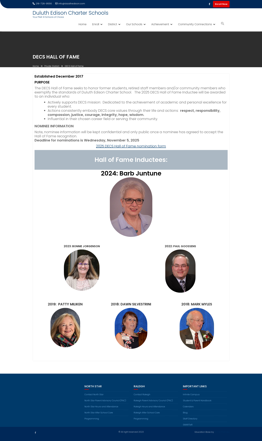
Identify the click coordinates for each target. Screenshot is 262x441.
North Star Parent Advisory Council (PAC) (105, 402)
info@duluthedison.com (70, 3)
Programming (91, 420)
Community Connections (195, 24)
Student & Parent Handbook (197, 402)
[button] (222, 24)
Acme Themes (222, 431)
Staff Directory (190, 420)
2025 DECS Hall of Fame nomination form (131, 146)
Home (83, 24)
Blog (185, 414)
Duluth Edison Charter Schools (70, 13)
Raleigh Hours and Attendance (149, 408)
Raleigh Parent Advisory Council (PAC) (153, 402)
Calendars (188, 408)
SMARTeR (188, 426)
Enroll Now (221, 4)
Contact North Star (93, 396)
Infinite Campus (191, 396)
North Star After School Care (98, 414)
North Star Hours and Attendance (101, 408)
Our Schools (134, 24)
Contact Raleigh (142, 396)
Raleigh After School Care (147, 414)
